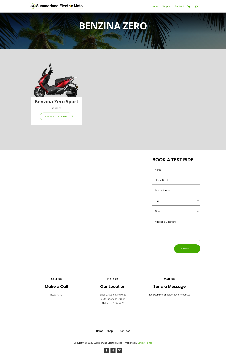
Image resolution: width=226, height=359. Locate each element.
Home (155, 6)
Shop (165, 6)
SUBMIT (187, 248)
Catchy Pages (145, 342)
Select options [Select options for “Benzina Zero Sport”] (56, 116)
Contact (179, 6)
